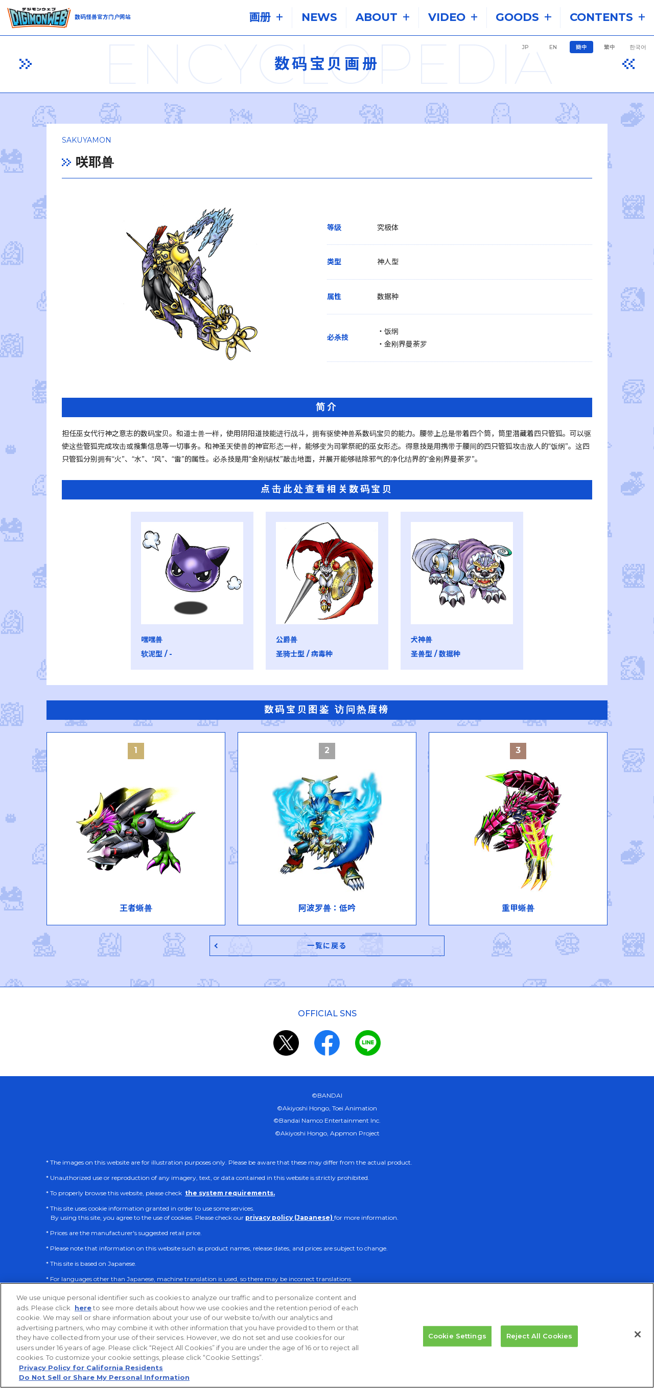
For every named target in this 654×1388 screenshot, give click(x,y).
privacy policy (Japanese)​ (289, 1219)
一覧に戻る (327, 946)
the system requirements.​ (230, 1194)
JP (525, 47)
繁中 (609, 47)
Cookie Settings (457, 1348)
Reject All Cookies (539, 1348)
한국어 (637, 47)
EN (553, 47)
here (83, 1319)
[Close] (637, 1346)
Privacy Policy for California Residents (91, 1379)
